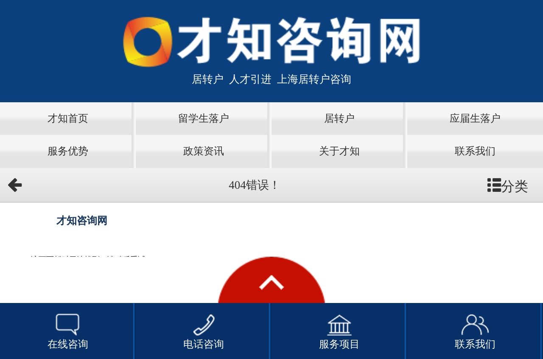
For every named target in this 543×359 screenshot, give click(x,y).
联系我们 (475, 151)
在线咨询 (68, 330)
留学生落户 (203, 118)
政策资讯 (203, 151)
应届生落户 (475, 118)
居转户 (339, 118)
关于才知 (339, 151)
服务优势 (68, 151)
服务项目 (339, 330)
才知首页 (68, 118)
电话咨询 (203, 330)
